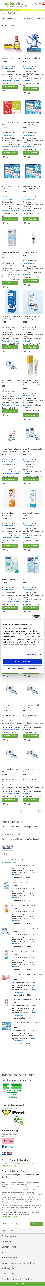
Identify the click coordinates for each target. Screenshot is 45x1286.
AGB (4, 1252)
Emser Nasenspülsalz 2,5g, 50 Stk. (10, 706)
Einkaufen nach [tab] (9, 18)
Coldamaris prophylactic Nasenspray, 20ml (11, 317)
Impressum (7, 1230)
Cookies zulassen (22, 661)
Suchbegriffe (8, 1268)
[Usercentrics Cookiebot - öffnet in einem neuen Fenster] (32, 616)
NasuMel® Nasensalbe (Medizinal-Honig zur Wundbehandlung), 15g (32, 382)
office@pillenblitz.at (35, 1189)
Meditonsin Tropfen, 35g (11, 58)
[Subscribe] (36, 1224)
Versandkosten (7, 69)
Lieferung (6, 1241)
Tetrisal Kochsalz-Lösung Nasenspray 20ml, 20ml (11, 450)
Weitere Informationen (10, 80)
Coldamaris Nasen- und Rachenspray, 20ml (32, 317)
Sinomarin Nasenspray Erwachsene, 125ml (32, 187)
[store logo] (16, 4)
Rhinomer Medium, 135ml (12, 579)
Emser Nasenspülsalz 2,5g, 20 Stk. (31, 706)
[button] (4, 91)
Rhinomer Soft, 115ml (31, 579)
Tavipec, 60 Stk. (17, 859)
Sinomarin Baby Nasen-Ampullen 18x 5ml (32, 123)
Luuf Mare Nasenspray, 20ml (23, 951)
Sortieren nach (19, 18)
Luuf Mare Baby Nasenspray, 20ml (9, 514)
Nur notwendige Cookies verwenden (22, 668)
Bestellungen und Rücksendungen (18, 1279)
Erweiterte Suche (10, 1273)
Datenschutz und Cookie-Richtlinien (19, 1263)
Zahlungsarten (9, 1236)
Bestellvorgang (9, 1246)
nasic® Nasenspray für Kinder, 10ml (26, 999)
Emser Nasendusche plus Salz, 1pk (25, 928)
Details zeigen (32, 655)
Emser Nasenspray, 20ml (32, 252)
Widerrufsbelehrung (11, 1257)
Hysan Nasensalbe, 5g (31, 58)
